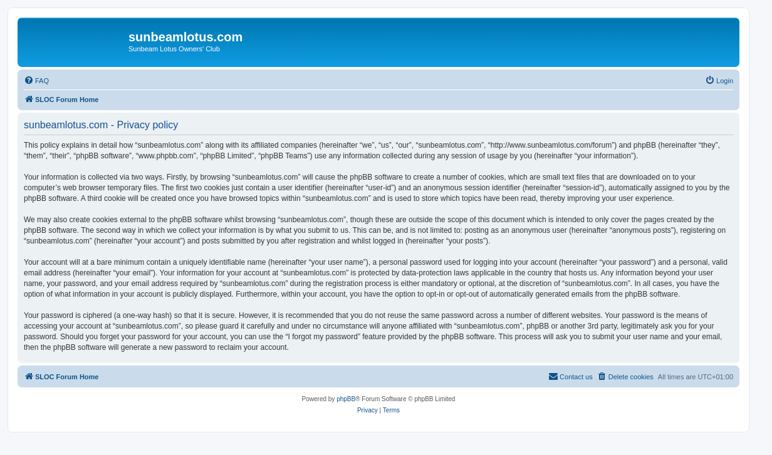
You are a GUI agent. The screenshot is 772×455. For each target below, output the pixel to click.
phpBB (345, 399)
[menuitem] (36, 80)
